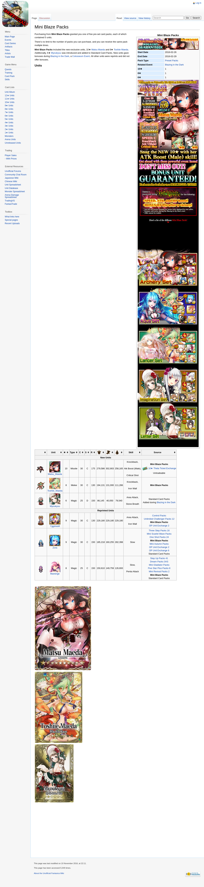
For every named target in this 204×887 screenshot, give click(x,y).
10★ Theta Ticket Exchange (162, 468)
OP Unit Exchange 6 (159, 550)
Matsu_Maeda (55, 474)
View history (144, 18)
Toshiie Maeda (121, 49)
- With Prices (11, 158)
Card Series (10, 43)
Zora (55, 547)
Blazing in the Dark (174, 64)
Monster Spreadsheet (15, 191)
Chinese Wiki (11, 181)
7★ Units (9, 112)
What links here (12, 216)
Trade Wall (10, 57)
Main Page (10, 36)
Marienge (55, 573)
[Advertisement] (93, 8)
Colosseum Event (81, 56)
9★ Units (9, 105)
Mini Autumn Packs (159, 544)
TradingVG (10, 200)
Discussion (44, 18)
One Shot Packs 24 (159, 537)
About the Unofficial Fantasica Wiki (49, 873)
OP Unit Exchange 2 (159, 525)
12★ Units (9, 95)
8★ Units (9, 109)
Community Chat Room (16, 174)
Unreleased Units (13, 143)
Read (119, 18)
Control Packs (159, 515)
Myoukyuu (56, 53)
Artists (8, 53)
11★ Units (9, 99)
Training (8, 73)
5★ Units (9, 119)
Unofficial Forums (13, 171)
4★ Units (9, 122)
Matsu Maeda (98, 49)
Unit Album (10, 92)
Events (8, 40)
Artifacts (8, 46)
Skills (7, 79)
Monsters (9, 136)
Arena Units (10, 139)
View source (130, 18)
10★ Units (9, 102)
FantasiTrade (11, 204)
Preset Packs (171, 60)
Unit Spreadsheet (13, 185)
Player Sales (11, 155)
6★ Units (9, 116)
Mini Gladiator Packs (159, 565)
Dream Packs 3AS (159, 561)
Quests (8, 69)
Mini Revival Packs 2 (159, 571)
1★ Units (9, 132)
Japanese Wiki (11, 178)
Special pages (11, 220)
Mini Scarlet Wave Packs (159, 533)
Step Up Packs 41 (159, 558)
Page (34, 18)
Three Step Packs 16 (159, 530)
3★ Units (9, 126)
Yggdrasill (55, 526)
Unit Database (11, 188)
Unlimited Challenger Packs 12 (159, 519)
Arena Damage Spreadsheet (12, 196)
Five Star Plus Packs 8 (159, 568)
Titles (7, 50)
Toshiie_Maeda (55, 490)
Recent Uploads (12, 223)
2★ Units (9, 129)
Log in (198, 3)
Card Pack (10, 76)
